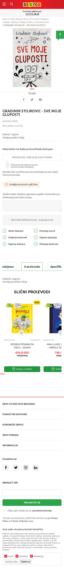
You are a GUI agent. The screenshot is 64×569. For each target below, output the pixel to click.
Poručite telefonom (32, 11)
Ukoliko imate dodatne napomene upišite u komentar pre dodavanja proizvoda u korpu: (31, 196)
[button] (21, 333)
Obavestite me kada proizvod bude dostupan (27, 149)
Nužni (10, 556)
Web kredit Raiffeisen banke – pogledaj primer (32, 220)
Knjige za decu (26, 22)
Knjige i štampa (11, 22)
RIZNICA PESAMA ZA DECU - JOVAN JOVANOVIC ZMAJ (22, 347)
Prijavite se (32, 502)
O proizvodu (32, 266)
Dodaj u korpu (22, 369)
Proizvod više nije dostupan (32, 157)
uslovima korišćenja (42, 510)
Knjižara (45, 19)
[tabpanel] (32, 56)
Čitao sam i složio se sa (30, 510)
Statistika (23, 556)
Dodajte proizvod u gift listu (21, 184)
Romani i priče (42, 22)
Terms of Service (20, 521)
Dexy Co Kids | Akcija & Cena (15, 19)
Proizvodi (34, 19)
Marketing (38, 556)
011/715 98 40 (32, 14)
